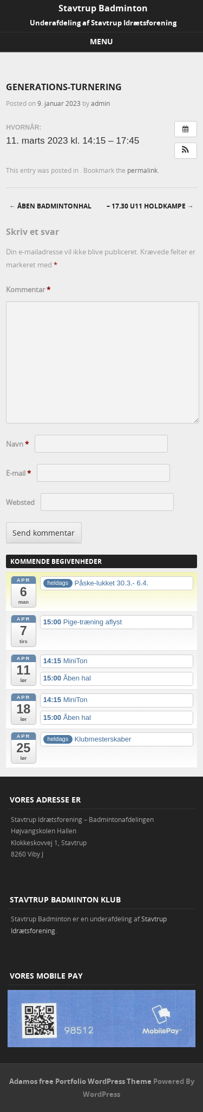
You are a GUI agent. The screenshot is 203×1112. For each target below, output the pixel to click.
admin (100, 103)
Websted (20, 502)
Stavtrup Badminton (103, 8)
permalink (142, 170)
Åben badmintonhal (50, 206)
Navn (17, 444)
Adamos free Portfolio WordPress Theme (80, 1081)
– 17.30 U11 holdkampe (150, 206)
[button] (186, 150)
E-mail (18, 473)
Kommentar (28, 289)
